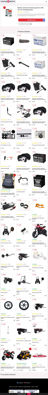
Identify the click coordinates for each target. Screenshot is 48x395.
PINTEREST (27, 383)
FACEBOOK (20, 383)
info (14, 54)
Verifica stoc (36, 20)
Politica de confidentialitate (24, 386)
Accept (28, 394)
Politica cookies (34, 386)
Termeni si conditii (13, 386)
